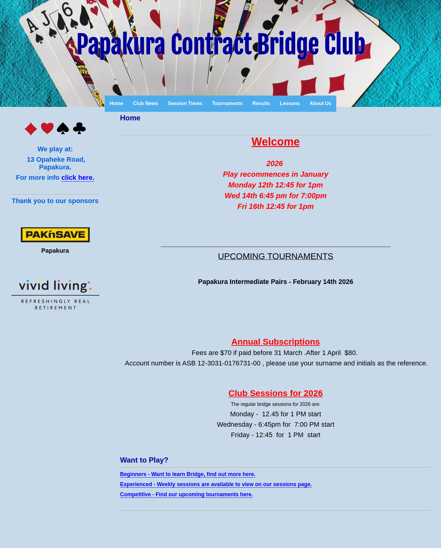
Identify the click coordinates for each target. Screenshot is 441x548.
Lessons (290, 103)
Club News (145, 103)
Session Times (185, 103)
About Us (320, 103)
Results (261, 103)
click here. (77, 177)
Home (116, 103)
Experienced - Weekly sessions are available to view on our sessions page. (216, 484)
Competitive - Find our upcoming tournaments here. (186, 494)
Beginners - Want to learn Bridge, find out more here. (187, 474)
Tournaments (227, 103)
